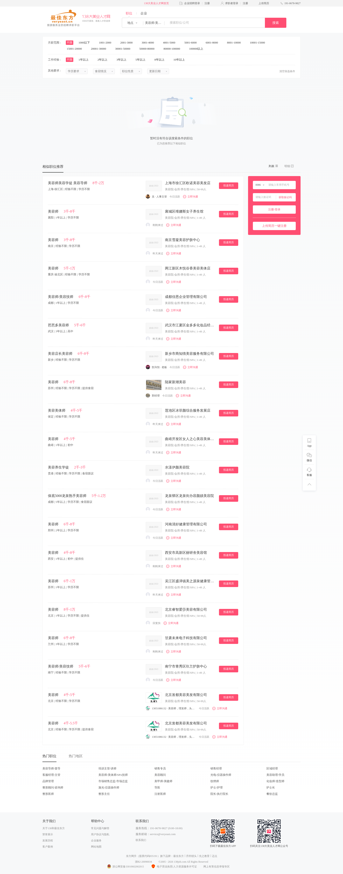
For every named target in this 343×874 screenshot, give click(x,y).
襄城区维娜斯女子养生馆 (184, 211)
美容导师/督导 (51, 768)
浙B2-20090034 (143, 861)
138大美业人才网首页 (156, 3)
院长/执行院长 (219, 793)
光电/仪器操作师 (220, 774)
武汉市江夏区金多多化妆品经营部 (190, 325)
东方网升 (131, 856)
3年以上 (123, 59)
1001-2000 (106, 42)
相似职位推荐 (52, 166)
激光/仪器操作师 (108, 787)
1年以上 (85, 59)
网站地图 (96, 846)
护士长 (270, 787)
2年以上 (104, 59)
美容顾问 (160, 774)
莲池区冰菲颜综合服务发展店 (187, 410)
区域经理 (272, 768)
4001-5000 (170, 42)
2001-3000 (128, 42)
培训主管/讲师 (107, 768)
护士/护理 (216, 787)
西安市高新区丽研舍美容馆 (186, 552)
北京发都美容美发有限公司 (186, 695)
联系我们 (141, 840)
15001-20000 (76, 48)
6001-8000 (213, 42)
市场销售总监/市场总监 (113, 781)
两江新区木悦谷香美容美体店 (187, 268)
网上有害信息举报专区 (216, 866)
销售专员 (160, 768)
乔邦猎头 (191, 856)
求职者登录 (231, 3)
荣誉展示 (47, 834)
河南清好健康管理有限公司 (186, 524)
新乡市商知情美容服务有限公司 (189, 353)
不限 (69, 42)
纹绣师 (214, 781)
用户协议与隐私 (100, 834)
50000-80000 (148, 48)
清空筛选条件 (287, 71)
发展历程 (47, 840)
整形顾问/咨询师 (52, 787)
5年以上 (141, 59)
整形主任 (104, 793)
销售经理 (216, 768)
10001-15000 (259, 42)
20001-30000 (100, 48)
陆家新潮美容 (175, 382)
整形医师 (48, 793)
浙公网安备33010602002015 (125, 866)
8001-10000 (235, 42)
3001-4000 (149, 42)
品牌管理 (48, 781)
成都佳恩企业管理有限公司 (186, 297)
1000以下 (86, 42)
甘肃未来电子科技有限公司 (186, 638)
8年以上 (160, 59)
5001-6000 (192, 42)
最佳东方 (178, 856)
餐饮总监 (272, 793)
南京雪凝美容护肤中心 (182, 240)
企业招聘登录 (192, 3)
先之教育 (204, 856)
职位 (129, 13)
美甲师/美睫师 (163, 781)
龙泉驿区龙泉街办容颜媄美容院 (189, 496)
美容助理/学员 (275, 774)
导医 (157, 787)
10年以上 (180, 59)
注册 (207, 3)
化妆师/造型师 (275, 781)
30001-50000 (124, 48)
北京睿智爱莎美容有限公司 (186, 609)
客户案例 (47, 846)
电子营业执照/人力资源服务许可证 (173, 866)
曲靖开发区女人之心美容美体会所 (190, 439)
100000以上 (197, 48)
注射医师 (160, 793)
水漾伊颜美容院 (177, 467)
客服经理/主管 (51, 774)
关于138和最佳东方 (53, 828)
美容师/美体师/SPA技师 (113, 774)
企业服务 (96, 840)
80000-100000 (173, 48)
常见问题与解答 (100, 828)
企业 (143, 13)
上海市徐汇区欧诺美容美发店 (187, 183)
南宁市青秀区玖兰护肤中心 (186, 666)
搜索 (275, 22)
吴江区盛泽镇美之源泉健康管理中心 (190, 581)
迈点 (214, 856)
